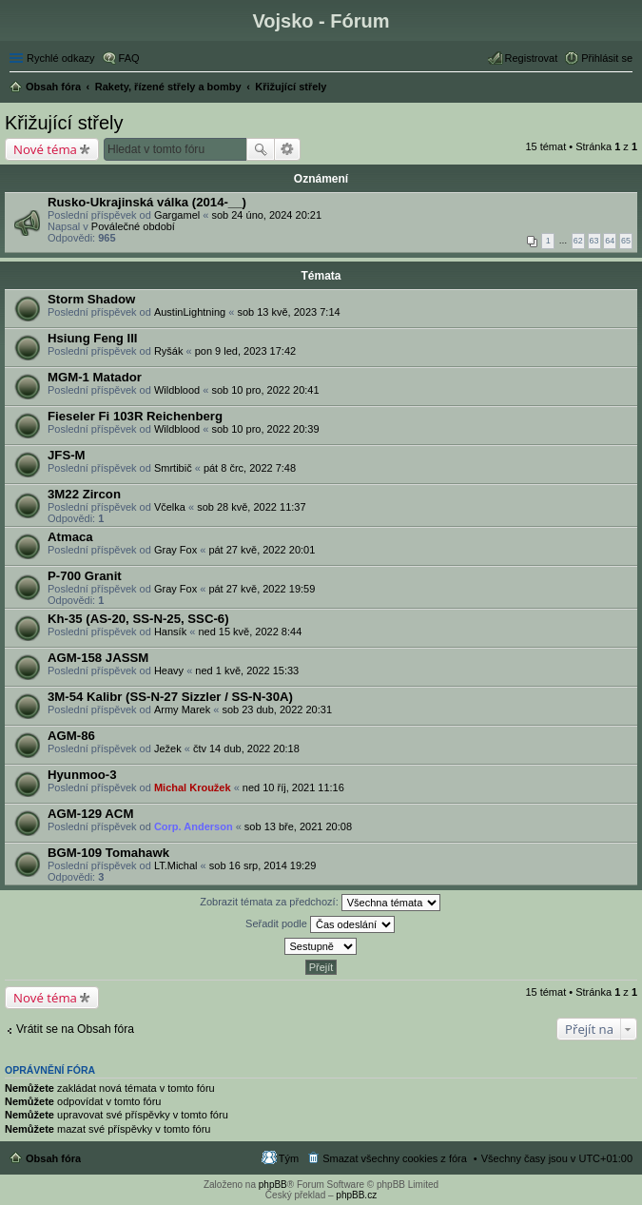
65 (626, 240)
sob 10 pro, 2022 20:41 (265, 390)
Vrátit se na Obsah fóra (75, 1029)
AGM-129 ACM (90, 814)
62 (578, 240)
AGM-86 (71, 736)
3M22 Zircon (84, 494)
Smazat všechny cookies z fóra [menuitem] (394, 1158)
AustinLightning (189, 312)
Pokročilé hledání (288, 149)
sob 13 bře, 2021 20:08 (298, 826)
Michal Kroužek (192, 787)
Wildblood (177, 390)
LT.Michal (176, 865)
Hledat (260, 149)
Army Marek (182, 709)
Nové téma (45, 149)
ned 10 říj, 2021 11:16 (293, 787)
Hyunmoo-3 (82, 775)
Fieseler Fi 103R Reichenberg (135, 416)
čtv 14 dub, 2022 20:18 (246, 748)
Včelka (169, 507)
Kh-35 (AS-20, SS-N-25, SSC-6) (138, 619)
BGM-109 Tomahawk (108, 852)
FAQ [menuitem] (129, 58)
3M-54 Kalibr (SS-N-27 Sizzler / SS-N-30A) (170, 697)
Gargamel (177, 215)
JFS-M (67, 455)
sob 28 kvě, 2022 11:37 (251, 507)
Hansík (170, 631)
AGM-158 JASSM (98, 658)
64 (609, 240)
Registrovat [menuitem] (531, 58)
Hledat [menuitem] (625, 88)
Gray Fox (175, 549)
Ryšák (169, 351)
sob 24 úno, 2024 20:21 (266, 215)
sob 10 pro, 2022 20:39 (265, 429)
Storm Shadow (91, 299)
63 (594, 240)
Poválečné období (133, 226)
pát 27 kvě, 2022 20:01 (261, 549)
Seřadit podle (320, 924)
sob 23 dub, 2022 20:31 (277, 709)
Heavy (169, 670)
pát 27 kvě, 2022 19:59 (261, 588)
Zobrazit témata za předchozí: (320, 902)
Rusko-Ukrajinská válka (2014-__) (147, 202)
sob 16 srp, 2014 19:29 (263, 865)
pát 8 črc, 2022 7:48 (250, 468)
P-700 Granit (85, 576)
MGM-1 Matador (95, 377)
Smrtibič (173, 468)
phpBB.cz (356, 1195)
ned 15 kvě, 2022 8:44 (250, 631)
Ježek (168, 748)
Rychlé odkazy (61, 58)
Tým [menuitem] (289, 1158)
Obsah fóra (53, 1158)
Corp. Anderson (193, 826)
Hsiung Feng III (93, 338)
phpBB (273, 1184)
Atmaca (70, 537)
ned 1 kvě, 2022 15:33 (247, 670)
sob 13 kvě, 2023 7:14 (288, 312)
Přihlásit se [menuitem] (606, 58)
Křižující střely (64, 122)
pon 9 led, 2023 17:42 (245, 351)
